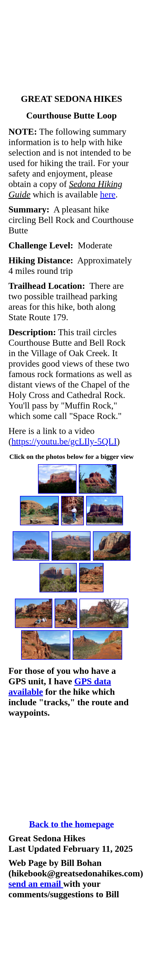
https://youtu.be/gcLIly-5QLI (64, 441)
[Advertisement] (71, 48)
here (107, 194)
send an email (35, 884)
